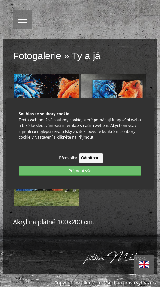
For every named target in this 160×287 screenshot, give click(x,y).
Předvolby (68, 158)
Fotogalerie (37, 55)
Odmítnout (91, 158)
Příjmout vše (80, 171)
